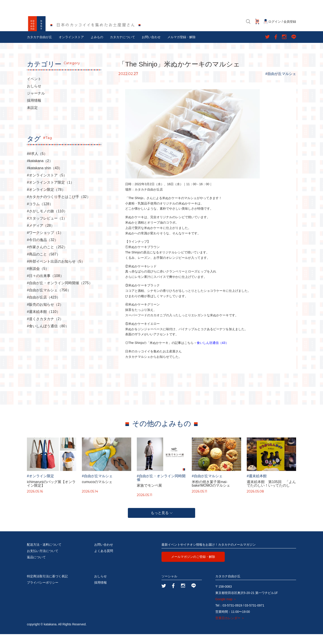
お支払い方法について (42, 561)
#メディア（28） (41, 235)
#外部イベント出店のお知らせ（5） (56, 271)
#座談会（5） (38, 278)
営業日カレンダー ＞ (229, 628)
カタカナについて (122, 47)
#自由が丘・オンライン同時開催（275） (59, 293)
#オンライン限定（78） (46, 199)
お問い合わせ (151, 47)
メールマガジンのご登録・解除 (193, 566)
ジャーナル (36, 103)
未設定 (32, 117)
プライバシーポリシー (42, 592)
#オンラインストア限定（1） (50, 192)
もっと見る (161, 523)
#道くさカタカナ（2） (45, 329)
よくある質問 (103, 561)
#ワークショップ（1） (45, 242)
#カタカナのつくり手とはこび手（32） (58, 207)
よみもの (97, 47)
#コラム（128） (40, 214)
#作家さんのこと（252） (47, 257)
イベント (34, 89)
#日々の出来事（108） (45, 286)
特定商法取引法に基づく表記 (47, 586)
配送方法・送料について (44, 554)
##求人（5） (37, 163)
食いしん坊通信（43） (213, 352)
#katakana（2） (40, 171)
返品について (36, 567)
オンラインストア (71, 47)
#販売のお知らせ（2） (45, 314)
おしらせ (34, 96)
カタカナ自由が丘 (39, 47)
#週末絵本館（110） (43, 321)
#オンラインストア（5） (47, 185)
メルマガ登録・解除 (181, 47)
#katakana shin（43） (44, 178)
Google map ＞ (225, 609)
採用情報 (34, 110)
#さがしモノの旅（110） (47, 221)
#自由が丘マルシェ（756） (49, 300)
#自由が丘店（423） (43, 307)
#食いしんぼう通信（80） (48, 336)
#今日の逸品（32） (42, 250)
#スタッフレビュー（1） (47, 228)
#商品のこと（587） (43, 264)
